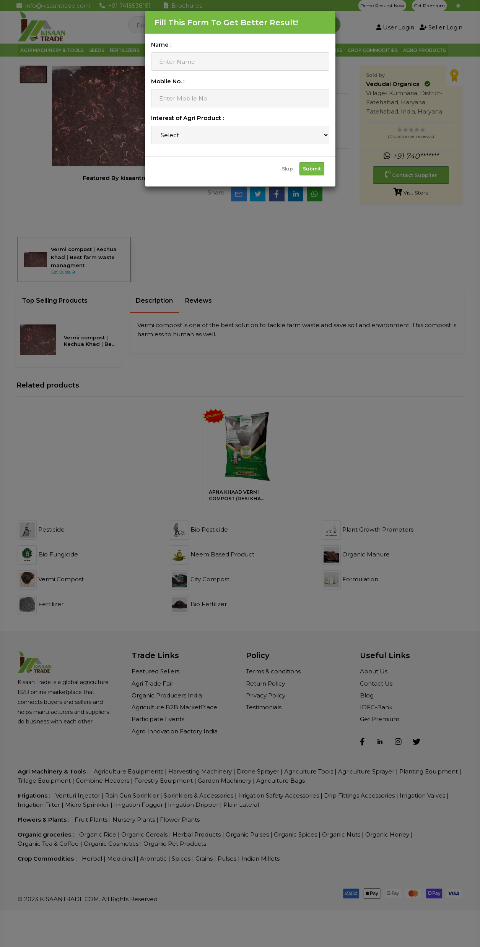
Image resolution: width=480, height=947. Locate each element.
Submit (312, 169)
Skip (287, 169)
